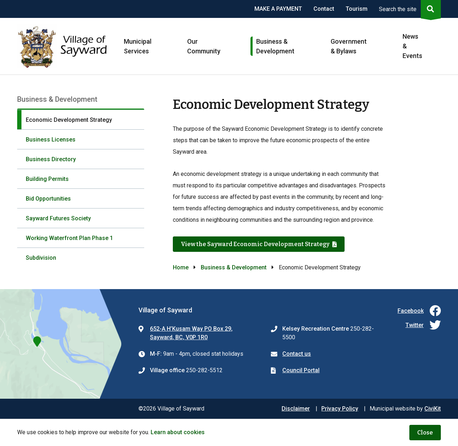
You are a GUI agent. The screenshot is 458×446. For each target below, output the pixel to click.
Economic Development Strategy (69, 119)
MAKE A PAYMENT (278, 8)
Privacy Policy (339, 408)
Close (425, 432)
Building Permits (47, 179)
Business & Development (234, 267)
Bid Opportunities (48, 198)
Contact (323, 8)
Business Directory (51, 159)
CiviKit (432, 408)
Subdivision (41, 257)
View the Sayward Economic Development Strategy (255, 244)
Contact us (296, 353)
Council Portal (301, 370)
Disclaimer (296, 408)
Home (181, 267)
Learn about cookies (178, 432)
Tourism (356, 8)
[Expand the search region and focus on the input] (408, 9)
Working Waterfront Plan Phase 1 (69, 238)
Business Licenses (50, 139)
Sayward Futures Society (58, 218)
